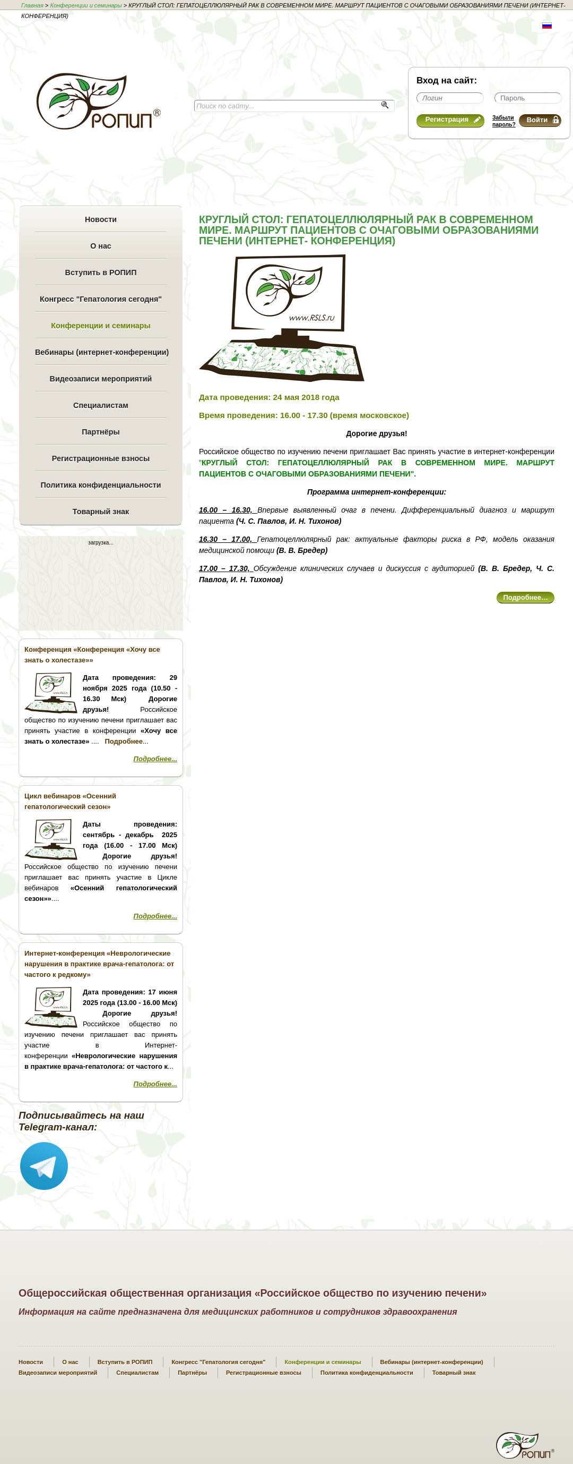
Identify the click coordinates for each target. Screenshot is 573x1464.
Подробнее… (525, 597)
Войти (543, 120)
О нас (100, 246)
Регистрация (453, 119)
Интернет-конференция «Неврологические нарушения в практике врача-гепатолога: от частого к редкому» (99, 963)
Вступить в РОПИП (101, 272)
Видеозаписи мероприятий (101, 378)
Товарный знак (101, 511)
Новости (101, 219)
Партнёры (100, 432)
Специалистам (100, 405)
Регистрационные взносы (101, 458)
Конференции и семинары (85, 5)
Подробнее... (155, 759)
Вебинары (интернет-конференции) (101, 352)
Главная (32, 5)
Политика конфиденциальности (100, 485)
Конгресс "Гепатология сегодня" (101, 299)
